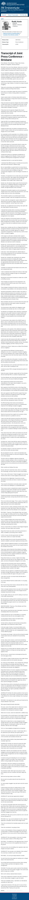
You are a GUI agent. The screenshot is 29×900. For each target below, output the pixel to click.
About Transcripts (13, 15)
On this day (23, 15)
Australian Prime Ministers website (11, 34)
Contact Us (14, 897)
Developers (14, 898)
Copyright (14, 895)
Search (4, 15)
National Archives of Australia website (12, 33)
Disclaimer (14, 894)
